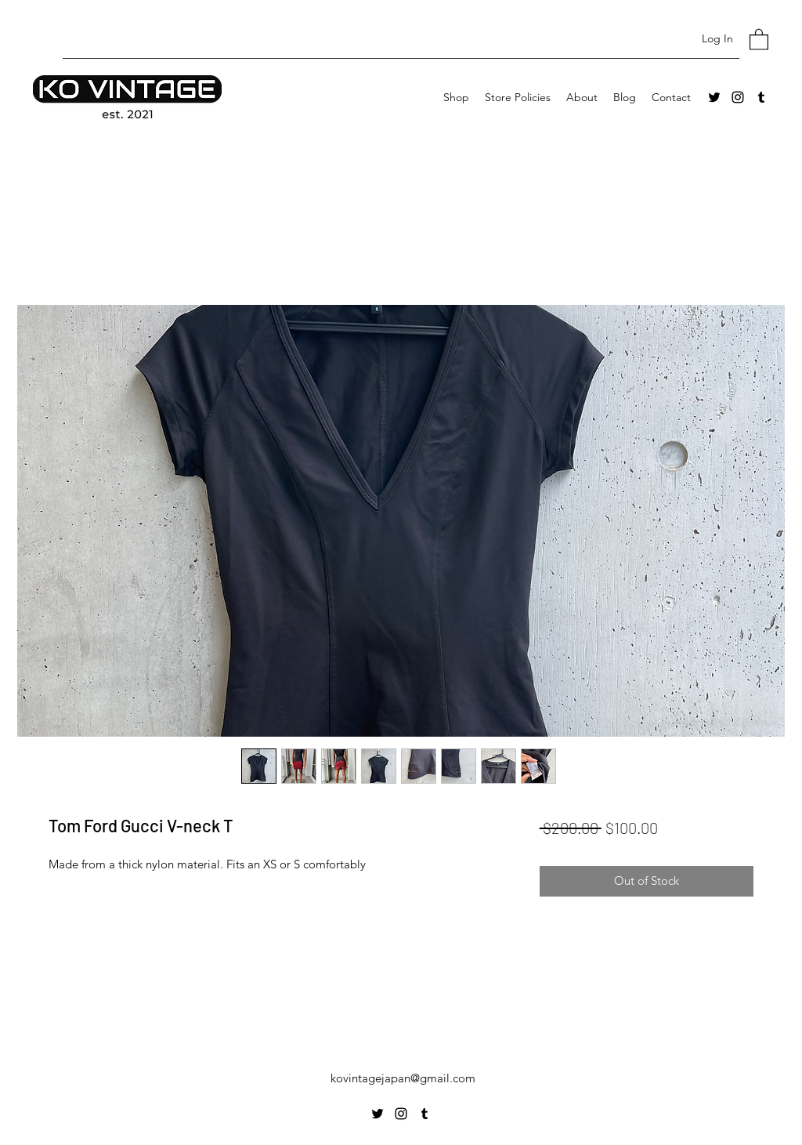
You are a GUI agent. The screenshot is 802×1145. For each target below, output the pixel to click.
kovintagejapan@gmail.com (403, 1078)
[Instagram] (738, 97)
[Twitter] (714, 97)
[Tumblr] (761, 97)
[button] (759, 38)
